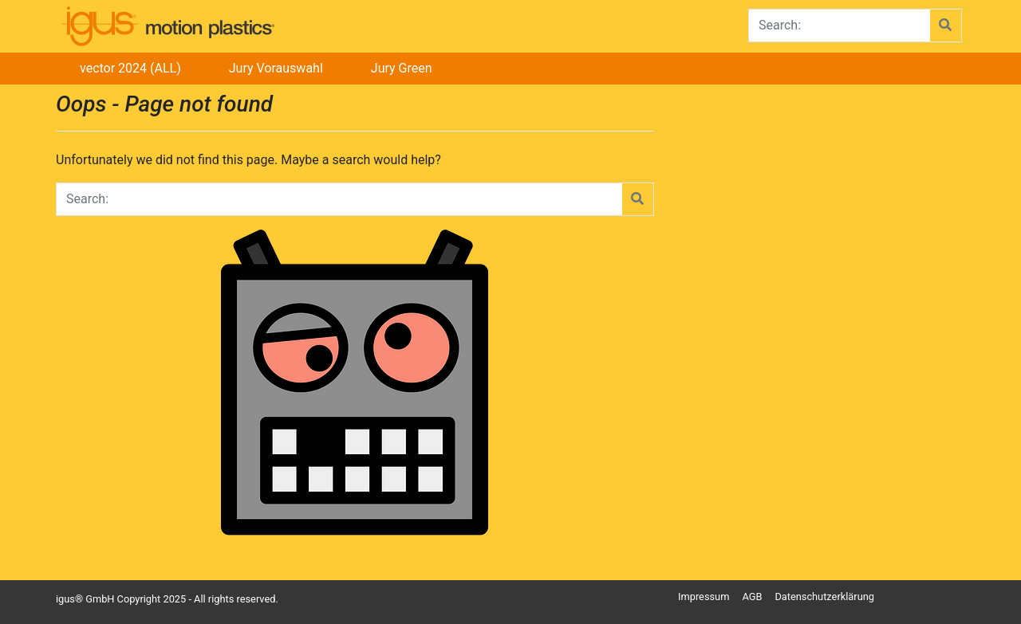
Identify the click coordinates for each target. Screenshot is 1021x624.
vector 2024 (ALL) (130, 68)
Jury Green (401, 68)
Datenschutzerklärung (824, 596)
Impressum (703, 596)
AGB (752, 596)
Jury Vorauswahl (276, 68)
